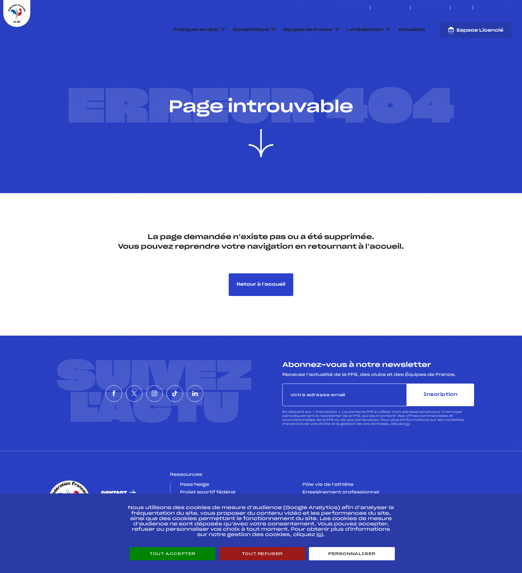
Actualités (411, 30)
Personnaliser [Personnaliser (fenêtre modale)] (352, 554)
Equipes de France (308, 30)
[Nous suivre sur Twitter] (486, 7)
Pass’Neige (194, 485)
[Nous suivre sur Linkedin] (509, 7)
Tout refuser (262, 554)
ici (407, 424)
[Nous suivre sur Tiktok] (502, 7)
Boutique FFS (430, 7)
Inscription (440, 395)
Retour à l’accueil (261, 284)
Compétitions (251, 30)
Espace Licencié (475, 30)
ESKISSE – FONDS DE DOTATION (333, 7)
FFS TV (461, 7)
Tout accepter (172, 554)
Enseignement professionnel (340, 492)
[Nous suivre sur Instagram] (494, 7)
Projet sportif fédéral (207, 492)
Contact (114, 493)
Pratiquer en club (195, 30)
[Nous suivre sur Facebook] (479, 7)
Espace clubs (390, 7)
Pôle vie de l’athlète (328, 485)
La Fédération (365, 30)
